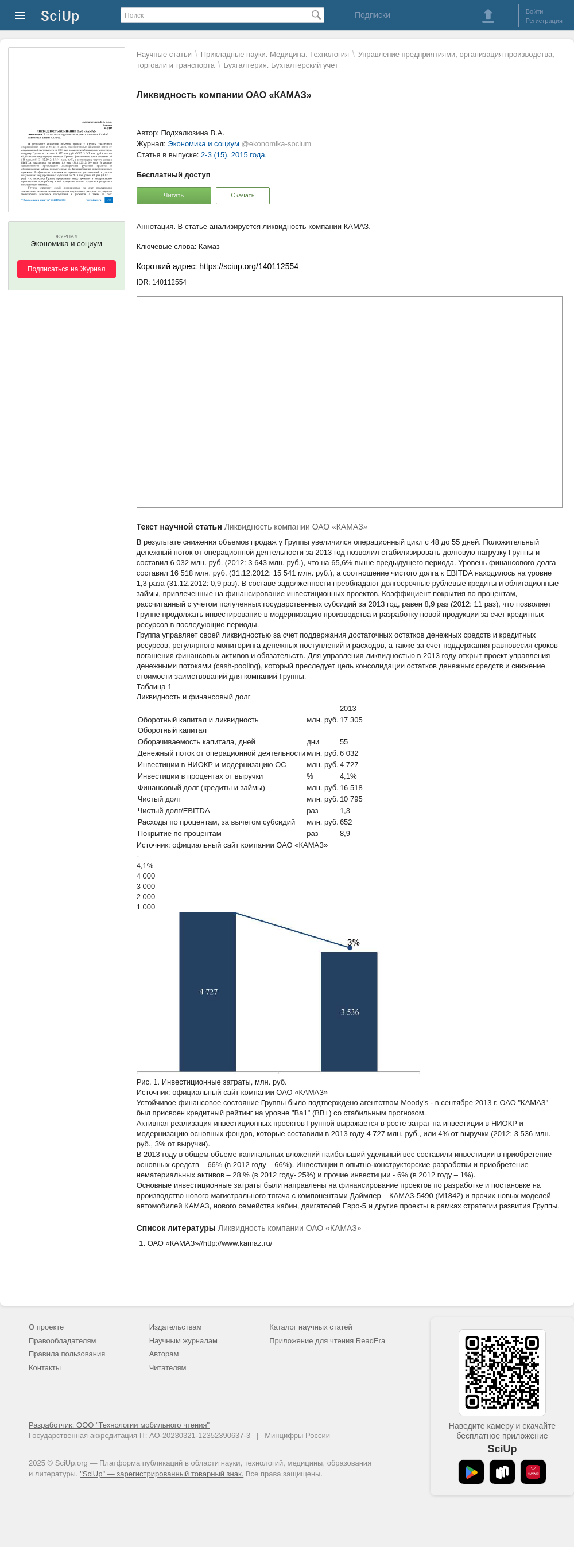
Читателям (168, 1367)
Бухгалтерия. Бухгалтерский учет (281, 65)
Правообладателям (62, 1340)
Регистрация (544, 20)
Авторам (164, 1354)
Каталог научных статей (310, 1327)
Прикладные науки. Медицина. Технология (275, 54)
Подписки (372, 15)
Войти (535, 11)
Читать (174, 195)
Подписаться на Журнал (67, 269)
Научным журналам (183, 1340)
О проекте (46, 1327)
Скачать (242, 195)
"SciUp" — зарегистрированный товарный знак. (161, 1474)
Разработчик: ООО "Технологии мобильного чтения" (119, 1425)
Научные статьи (164, 54)
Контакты (45, 1367)
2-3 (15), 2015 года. (234, 154)
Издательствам (175, 1327)
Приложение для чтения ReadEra (327, 1340)
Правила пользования (67, 1354)
